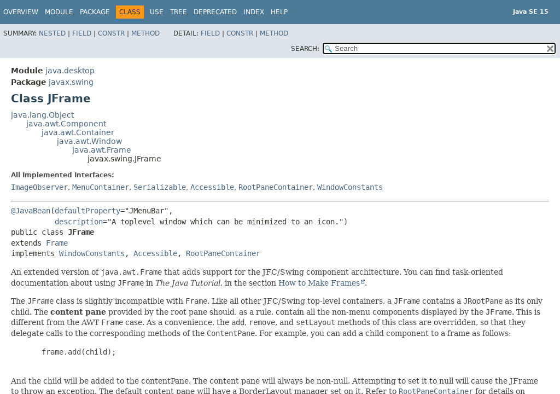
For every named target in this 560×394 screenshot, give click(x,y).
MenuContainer (100, 187)
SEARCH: (305, 49)
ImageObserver (39, 187)
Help (279, 12)
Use (157, 12)
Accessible (212, 187)
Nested (52, 33)
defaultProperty (87, 210)
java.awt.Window (89, 141)
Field (81, 33)
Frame (57, 243)
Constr (111, 33)
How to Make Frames (319, 283)
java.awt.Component (66, 123)
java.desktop (70, 70)
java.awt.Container (78, 132)
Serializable (159, 187)
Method (145, 33)
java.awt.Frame (101, 150)
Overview (20, 12)
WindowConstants (350, 187)
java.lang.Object (42, 115)
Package (95, 12)
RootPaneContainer (275, 187)
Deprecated (215, 12)
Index (253, 12)
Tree (178, 12)
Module (59, 12)
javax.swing (71, 82)
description (79, 221)
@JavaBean (30, 210)
